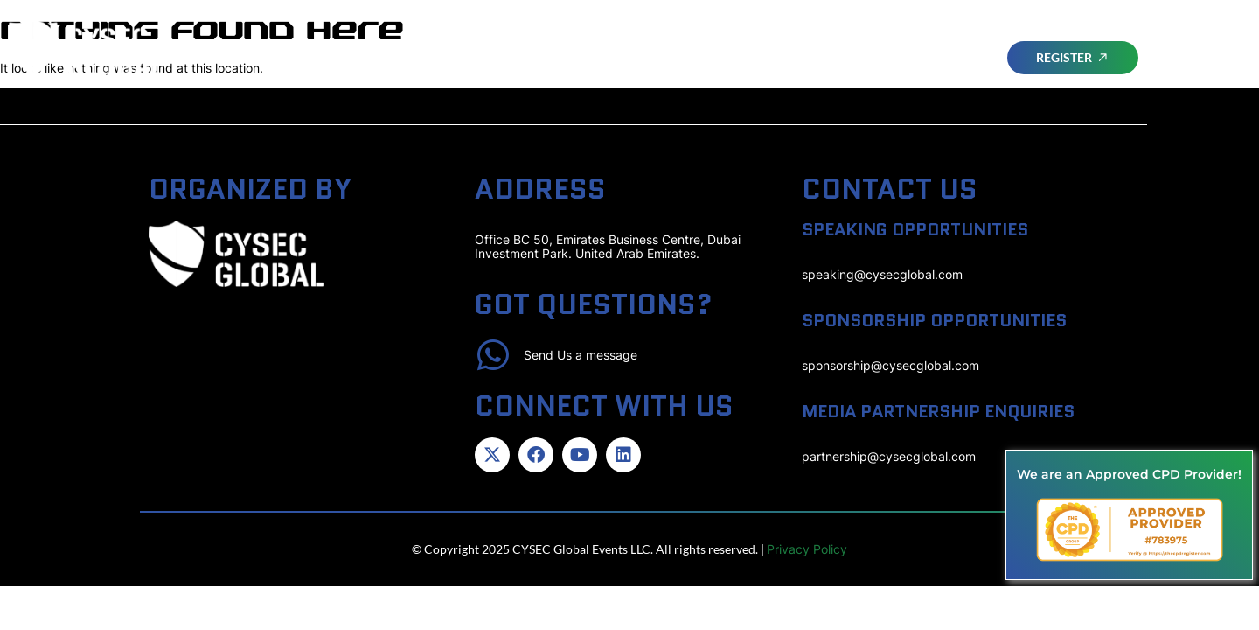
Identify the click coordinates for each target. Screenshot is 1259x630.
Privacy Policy (807, 549)
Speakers (879, 37)
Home (599, 37)
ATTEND (665, 37)
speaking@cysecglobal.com (882, 274)
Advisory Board (768, 37)
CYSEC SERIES (1031, 77)
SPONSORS (965, 37)
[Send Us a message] (493, 355)
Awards (1047, 37)
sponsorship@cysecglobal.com (890, 365)
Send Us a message (581, 354)
